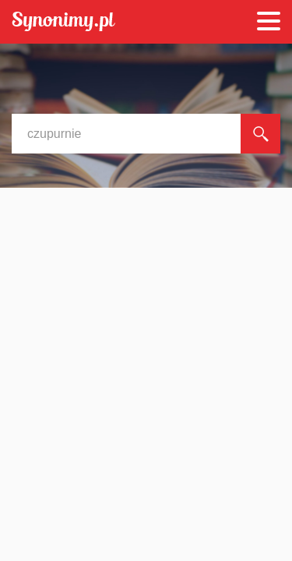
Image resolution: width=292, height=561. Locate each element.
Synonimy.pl (63, 22)
